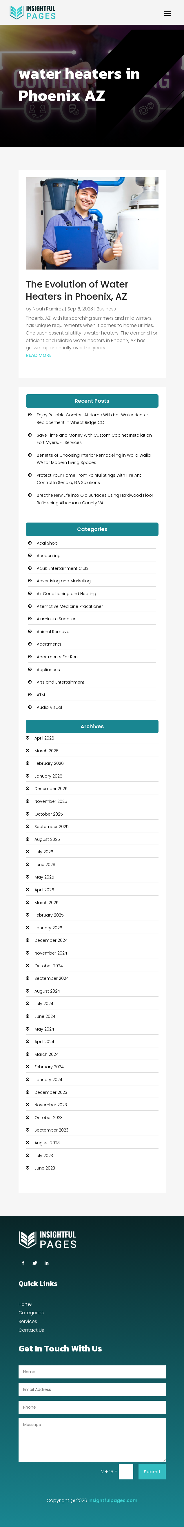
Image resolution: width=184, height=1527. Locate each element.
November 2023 (50, 1105)
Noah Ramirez (48, 309)
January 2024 (48, 1080)
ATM (41, 695)
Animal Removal (53, 632)
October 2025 (48, 814)
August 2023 (47, 1143)
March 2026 (46, 751)
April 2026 (44, 738)
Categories (31, 1313)
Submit (152, 1471)
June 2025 (44, 865)
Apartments (49, 644)
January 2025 (48, 928)
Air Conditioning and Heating (66, 594)
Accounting (49, 556)
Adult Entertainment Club (62, 568)
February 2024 (49, 1067)
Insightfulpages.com (112, 1500)
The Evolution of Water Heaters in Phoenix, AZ (77, 290)
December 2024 (51, 940)
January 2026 (48, 776)
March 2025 (46, 903)
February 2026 (49, 763)
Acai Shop (47, 543)
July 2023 (43, 1156)
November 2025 (50, 801)
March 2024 (46, 1054)
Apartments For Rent (58, 657)
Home (25, 1304)
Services (28, 1322)
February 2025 (49, 915)
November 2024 (50, 953)
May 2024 (44, 1029)
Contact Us (31, 1330)
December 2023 (50, 1092)
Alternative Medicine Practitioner (70, 606)
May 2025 (44, 877)
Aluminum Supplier (56, 619)
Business (106, 309)
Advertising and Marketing (64, 581)
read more (39, 355)
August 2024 (47, 991)
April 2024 (44, 1041)
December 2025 (51, 788)
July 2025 (43, 852)
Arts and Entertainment (60, 682)
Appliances (48, 670)
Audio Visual (49, 707)
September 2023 (51, 1130)
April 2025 (44, 890)
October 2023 (48, 1118)
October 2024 (48, 966)
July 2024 (43, 1003)
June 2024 (44, 1016)
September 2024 (51, 978)
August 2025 (47, 839)
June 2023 (44, 1168)
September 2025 (51, 827)
